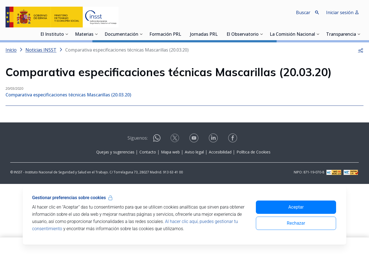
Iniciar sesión (342, 12)
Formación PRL (165, 34)
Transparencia (341, 34)
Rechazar (296, 223)
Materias (84, 34)
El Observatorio (243, 34)
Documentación (121, 34)
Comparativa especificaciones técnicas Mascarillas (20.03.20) (68, 95)
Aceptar (296, 207)
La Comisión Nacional (292, 34)
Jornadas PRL (204, 34)
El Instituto (52, 34)
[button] (360, 50)
